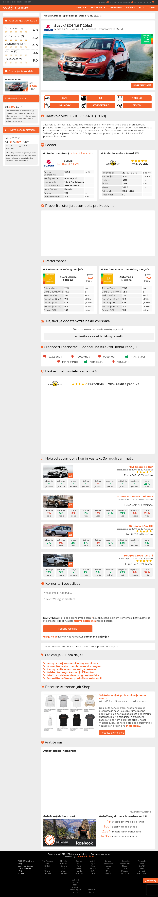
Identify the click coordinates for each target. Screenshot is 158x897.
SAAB (142, 866)
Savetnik (81, 7)
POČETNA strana (52, 16)
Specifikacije (98, 7)
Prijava (104, 2)
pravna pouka (16, 2)
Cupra (64, 866)
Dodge (79, 861)
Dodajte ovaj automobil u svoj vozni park (72, 663)
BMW (47, 866)
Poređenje (116, 7)
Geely (78, 868)
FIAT (79, 863)
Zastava (91, 889)
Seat (142, 868)
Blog (142, 7)
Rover (142, 863)
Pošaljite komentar (67, 628)
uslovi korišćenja (25, 866)
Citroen (63, 863)
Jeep (93, 866)
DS (63, 868)
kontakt (27, 2)
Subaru (75, 880)
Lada (92, 873)
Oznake (130, 7)
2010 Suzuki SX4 (13, 79)
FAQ (20, 871)
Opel (125, 868)
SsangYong (142, 873)
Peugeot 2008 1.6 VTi (138, 555)
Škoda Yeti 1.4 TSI (141, 526)
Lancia (108, 861)
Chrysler (64, 861)
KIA (92, 871)
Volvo (75, 892)
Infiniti (93, 861)
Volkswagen (75, 889)
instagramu (133, 725)
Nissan (125, 866)
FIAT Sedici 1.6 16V (140, 466)
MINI (108, 871)
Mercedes (125, 861)
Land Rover (108, 863)
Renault (142, 861)
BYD (47, 868)
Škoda (91, 892)
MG (108, 868)
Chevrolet (47, 873)
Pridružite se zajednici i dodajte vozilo (99, 336)
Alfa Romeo (47, 861)
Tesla (75, 884)
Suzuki (83, 16)
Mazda (108, 873)
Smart (142, 871)
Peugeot (125, 871)
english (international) (122, 2)
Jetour (93, 868)
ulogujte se (50, 636)
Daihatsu (63, 873)
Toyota (75, 887)
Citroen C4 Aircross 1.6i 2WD (134, 496)
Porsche (125, 873)
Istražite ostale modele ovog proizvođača (73, 675)
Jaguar (92, 863)
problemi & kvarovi (80, 153)
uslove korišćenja (85, 620)
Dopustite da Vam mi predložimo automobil (74, 678)
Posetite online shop (112, 732)
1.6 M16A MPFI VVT (68, 163)
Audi (47, 863)
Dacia (64, 871)
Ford (79, 866)
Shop (152, 7)
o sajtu (6, 2)
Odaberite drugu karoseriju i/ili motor (70, 672)
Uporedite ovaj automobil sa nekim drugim (74, 666)
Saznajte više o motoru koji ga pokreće (71, 669)
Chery (47, 871)
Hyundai (79, 873)
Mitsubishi (125, 863)
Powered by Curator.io (140, 811)
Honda (79, 871)
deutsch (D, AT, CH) (144, 2)
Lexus (108, 866)
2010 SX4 (93, 16)
